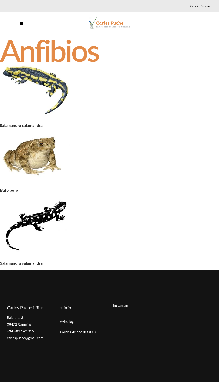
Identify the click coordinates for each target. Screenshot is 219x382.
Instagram (120, 305)
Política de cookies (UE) (78, 332)
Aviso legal (68, 321)
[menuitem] (194, 6)
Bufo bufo (9, 190)
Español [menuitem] (205, 6)
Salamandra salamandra (21, 125)
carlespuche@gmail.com (25, 338)
